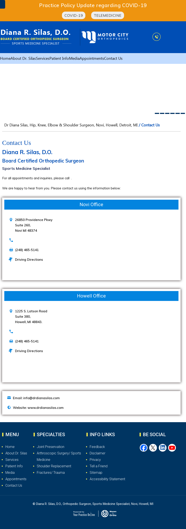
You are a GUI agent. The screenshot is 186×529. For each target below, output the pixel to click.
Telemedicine (107, 15)
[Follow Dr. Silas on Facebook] (144, 448)
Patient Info (59, 59)
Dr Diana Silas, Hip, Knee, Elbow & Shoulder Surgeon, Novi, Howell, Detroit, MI (71, 125)
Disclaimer (97, 453)
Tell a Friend (99, 466)
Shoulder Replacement (54, 466)
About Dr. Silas (23, 59)
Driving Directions (29, 260)
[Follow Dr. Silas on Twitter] (153, 448)
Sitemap (96, 473)
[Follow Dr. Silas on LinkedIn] (162, 448)
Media (74, 59)
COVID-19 (74, 15)
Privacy (95, 460)
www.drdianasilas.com (46, 408)
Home (5, 59)
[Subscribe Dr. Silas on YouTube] (172, 448)
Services (42, 59)
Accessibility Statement (107, 479)
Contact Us (113, 59)
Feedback (97, 447)
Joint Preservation (50, 447)
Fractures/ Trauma (51, 473)
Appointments (92, 59)
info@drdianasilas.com (41, 398)
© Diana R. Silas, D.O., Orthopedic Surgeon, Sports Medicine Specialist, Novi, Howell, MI (93, 504)
